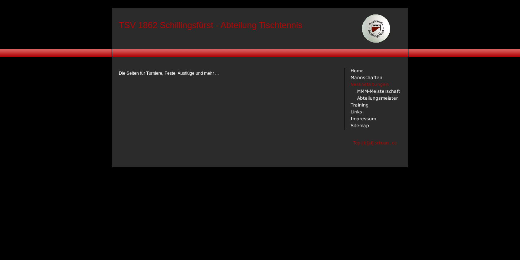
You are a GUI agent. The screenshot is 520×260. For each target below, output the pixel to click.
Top (356, 143)
